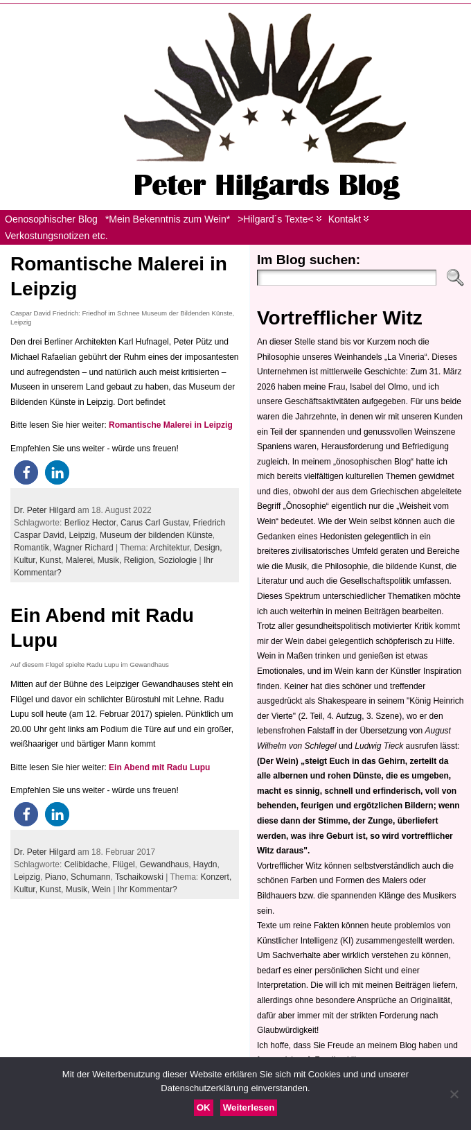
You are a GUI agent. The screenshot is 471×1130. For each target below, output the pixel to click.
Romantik (31, 548)
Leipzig (82, 535)
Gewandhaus (163, 864)
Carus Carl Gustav (154, 523)
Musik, (111, 560)
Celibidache (86, 864)
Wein (101, 889)
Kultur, (26, 560)
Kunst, (52, 560)
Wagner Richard (83, 548)
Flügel (123, 864)
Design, (208, 548)
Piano (55, 877)
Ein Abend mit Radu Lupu (159, 767)
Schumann (90, 877)
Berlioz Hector (90, 523)
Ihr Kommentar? (147, 889)
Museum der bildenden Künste (156, 535)
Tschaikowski (139, 877)
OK (204, 1107)
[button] (26, 472)
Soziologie (178, 560)
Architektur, (172, 548)
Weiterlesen (249, 1107)
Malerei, (82, 560)
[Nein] (454, 1094)
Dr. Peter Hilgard (44, 510)
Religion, (141, 560)
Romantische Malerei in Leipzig (171, 425)
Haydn (205, 864)
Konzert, (216, 877)
